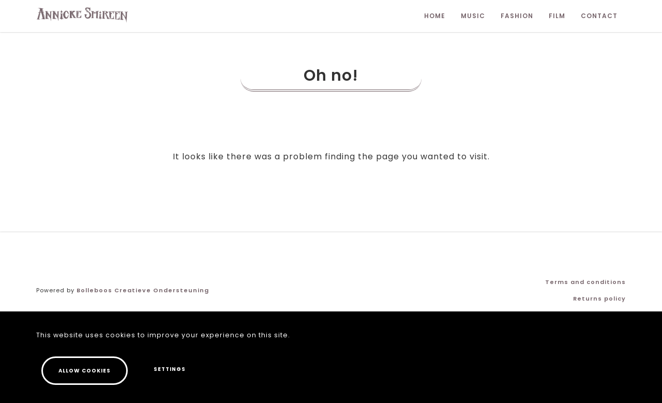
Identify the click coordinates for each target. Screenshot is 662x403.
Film (557, 15)
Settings (170, 370)
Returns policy (599, 298)
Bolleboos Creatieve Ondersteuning (143, 290)
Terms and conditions (585, 282)
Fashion (517, 15)
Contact (599, 15)
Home (434, 15)
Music (473, 15)
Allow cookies (84, 372)
